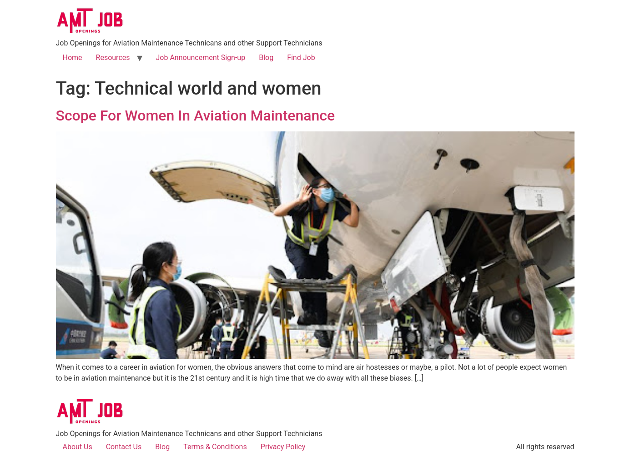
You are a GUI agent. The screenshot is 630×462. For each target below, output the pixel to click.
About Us (77, 446)
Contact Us (124, 446)
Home (72, 57)
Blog (266, 57)
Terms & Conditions (215, 446)
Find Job (301, 57)
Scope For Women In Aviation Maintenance (195, 115)
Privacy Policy (283, 446)
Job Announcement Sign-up (201, 57)
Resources (113, 57)
